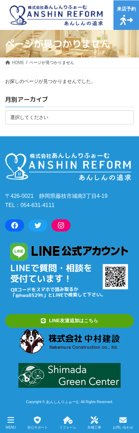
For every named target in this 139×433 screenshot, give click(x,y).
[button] (69, 320)
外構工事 (94, 422)
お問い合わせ (123, 422)
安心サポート (37, 422)
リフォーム (67, 422)
